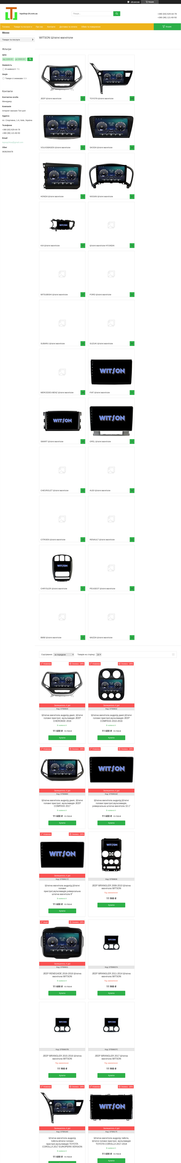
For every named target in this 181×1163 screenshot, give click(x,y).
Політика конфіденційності (111, 1160)
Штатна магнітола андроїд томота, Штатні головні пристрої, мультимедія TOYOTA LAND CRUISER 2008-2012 (61, 1097)
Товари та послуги (22, 27)
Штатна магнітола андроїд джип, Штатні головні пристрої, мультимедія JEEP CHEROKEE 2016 (61, 501)
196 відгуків (135, 2)
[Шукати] (116, 13)
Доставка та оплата (68, 27)
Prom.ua (103, 1158)
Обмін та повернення (91, 27)
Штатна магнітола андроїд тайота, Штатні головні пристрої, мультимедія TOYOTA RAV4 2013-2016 (107, 1012)
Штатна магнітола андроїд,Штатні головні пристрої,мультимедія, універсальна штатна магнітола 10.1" (61, 586)
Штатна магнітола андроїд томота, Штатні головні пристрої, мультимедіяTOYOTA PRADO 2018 (108, 1097)
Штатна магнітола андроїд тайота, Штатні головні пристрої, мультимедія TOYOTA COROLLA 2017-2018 (154, 752)
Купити (61, 520)
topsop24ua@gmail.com (12, 142)
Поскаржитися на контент (90, 1160)
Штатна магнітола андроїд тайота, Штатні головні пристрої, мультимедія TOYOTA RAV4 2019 (154, 1012)
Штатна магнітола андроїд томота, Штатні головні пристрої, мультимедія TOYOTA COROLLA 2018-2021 (107, 841)
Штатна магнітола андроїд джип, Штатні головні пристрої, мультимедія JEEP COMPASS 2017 (154, 501)
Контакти (51, 27)
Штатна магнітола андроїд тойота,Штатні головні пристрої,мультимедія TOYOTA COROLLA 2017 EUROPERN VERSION (108, 755)
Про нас (39, 27)
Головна (6, 27)
